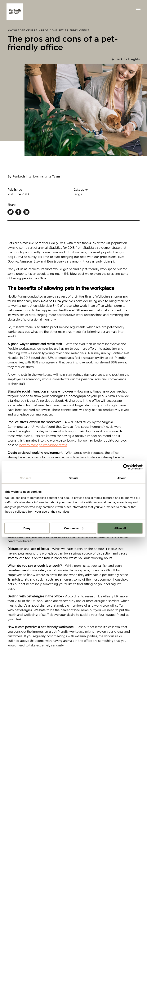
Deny (26, 528)
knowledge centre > (24, 30)
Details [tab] (73, 478)
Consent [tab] (25, 478)
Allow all (120, 528)
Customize (73, 528)
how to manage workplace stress (43, 445)
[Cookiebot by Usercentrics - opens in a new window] (126, 467)
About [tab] (121, 478)
